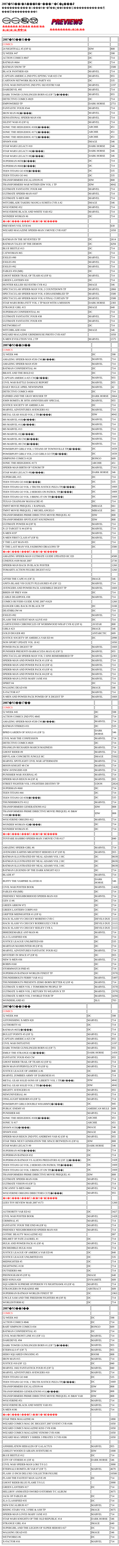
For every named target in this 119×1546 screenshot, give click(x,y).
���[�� (38, 26)
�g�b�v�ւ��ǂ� (14, 30)
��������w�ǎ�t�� (67, 29)
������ (10, 26)
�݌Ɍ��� (24, 26)
